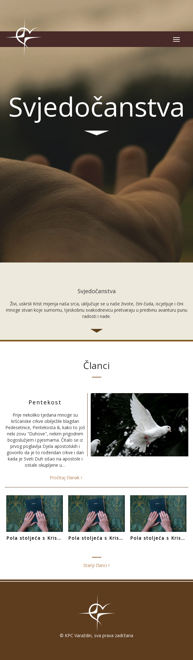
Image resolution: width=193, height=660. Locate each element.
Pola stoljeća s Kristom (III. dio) (35, 538)
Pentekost (45, 402)
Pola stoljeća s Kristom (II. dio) (97, 538)
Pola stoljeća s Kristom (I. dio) (159, 538)
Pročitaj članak (66, 478)
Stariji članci (96, 565)
